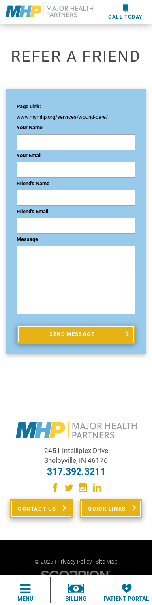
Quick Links (107, 509)
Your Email (29, 155)
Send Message (71, 334)
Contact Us (37, 509)
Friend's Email (32, 211)
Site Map (107, 561)
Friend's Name (33, 183)
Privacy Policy (74, 561)
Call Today (125, 12)
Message (27, 239)
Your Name (30, 127)
